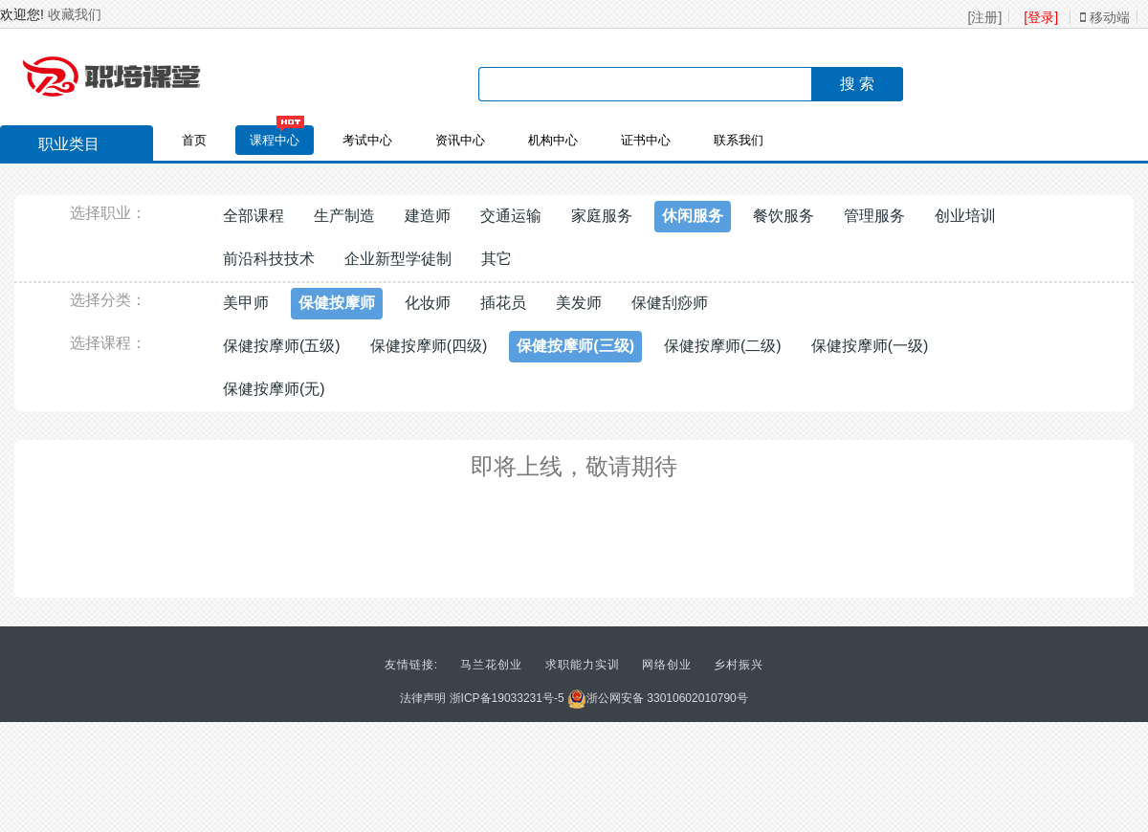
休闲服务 (692, 216)
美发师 (579, 303)
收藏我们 (74, 14)
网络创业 (667, 664)
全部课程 (253, 216)
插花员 (503, 303)
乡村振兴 (738, 664)
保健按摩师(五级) (282, 346)
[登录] (1041, 17)
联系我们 (738, 140)
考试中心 (367, 140)
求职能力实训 (582, 664)
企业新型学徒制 (398, 259)
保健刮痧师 (669, 303)
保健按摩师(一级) (870, 346)
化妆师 (428, 303)
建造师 (428, 216)
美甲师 (246, 303)
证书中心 (646, 140)
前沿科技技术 (269, 259)
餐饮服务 (783, 216)
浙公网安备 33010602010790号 (657, 698)
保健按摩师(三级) (575, 346)
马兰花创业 (491, 664)
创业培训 (965, 216)
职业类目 (59, 146)
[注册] (985, 17)
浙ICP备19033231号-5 (507, 698)
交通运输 (510, 216)
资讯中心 (460, 140)
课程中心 (274, 140)
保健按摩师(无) (274, 389)
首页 (194, 140)
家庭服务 (601, 216)
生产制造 (344, 216)
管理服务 (874, 216)
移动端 (1105, 17)
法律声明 (423, 698)
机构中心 (553, 140)
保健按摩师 (336, 303)
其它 (496, 259)
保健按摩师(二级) (723, 346)
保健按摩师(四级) (429, 346)
